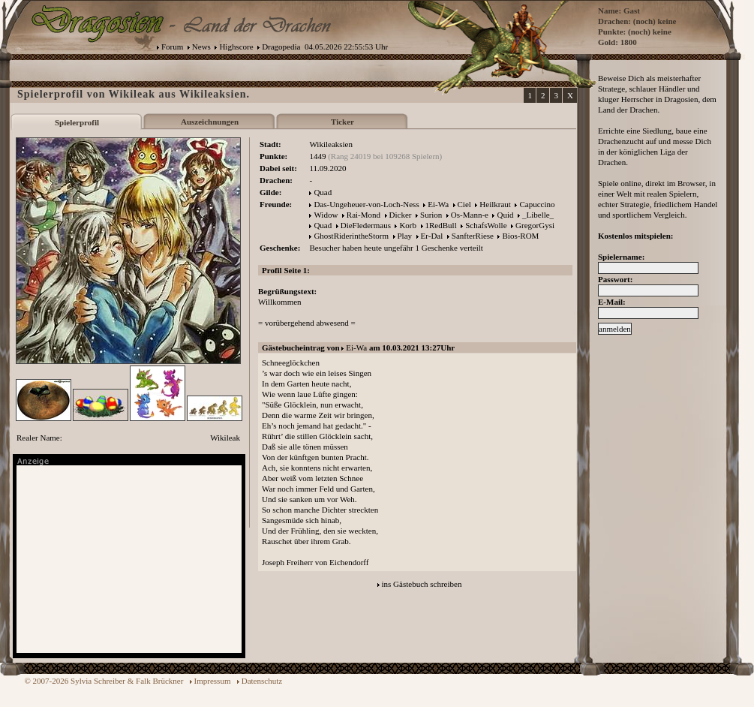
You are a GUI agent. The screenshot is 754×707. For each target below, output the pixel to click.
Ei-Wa (438, 204)
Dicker (400, 214)
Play (405, 235)
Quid (505, 214)
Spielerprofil (77, 122)
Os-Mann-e (469, 214)
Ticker (342, 121)
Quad (323, 192)
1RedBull (441, 225)
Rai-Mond (363, 214)
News (201, 46)
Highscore (236, 46)
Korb (407, 225)
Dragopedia (281, 46)
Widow (326, 214)
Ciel (464, 204)
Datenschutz (262, 680)
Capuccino (536, 204)
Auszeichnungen (210, 121)
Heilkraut (495, 204)
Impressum (212, 680)
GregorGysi (534, 225)
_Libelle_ (538, 214)
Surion (431, 214)
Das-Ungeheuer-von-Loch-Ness (366, 204)
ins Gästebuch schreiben (422, 583)
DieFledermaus (366, 225)
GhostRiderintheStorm (351, 235)
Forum (172, 46)
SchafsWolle (485, 225)
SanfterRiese (473, 235)
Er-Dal (432, 235)
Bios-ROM (520, 235)
